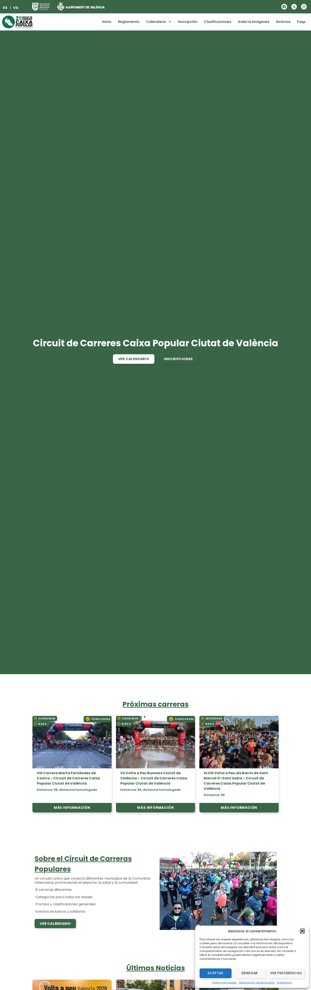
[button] (302, 931)
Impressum (284, 982)
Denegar (249, 973)
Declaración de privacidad (257, 982)
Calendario (158, 22)
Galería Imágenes (254, 21)
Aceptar (215, 973)
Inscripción (187, 21)
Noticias (283, 21)
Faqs (301, 21)
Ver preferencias (286, 973)
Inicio (106, 21)
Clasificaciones (217, 21)
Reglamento (129, 21)
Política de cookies (224, 982)
